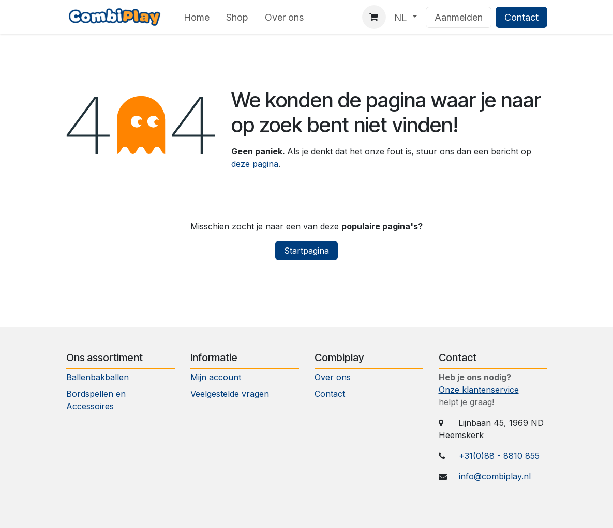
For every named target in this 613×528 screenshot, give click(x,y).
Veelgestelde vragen (229, 394)
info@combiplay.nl (495, 476)
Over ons (333, 377)
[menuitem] (196, 17)
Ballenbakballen (97, 377)
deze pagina (254, 164)
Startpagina (306, 250)
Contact (521, 17)
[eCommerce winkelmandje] (374, 17)
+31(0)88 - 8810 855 (499, 456)
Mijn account (215, 377)
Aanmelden (459, 17)
